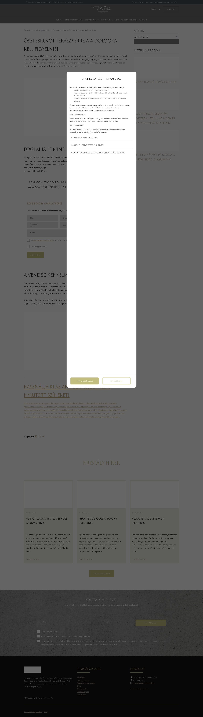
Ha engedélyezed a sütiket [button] (85, 137)
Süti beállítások (116, 381)
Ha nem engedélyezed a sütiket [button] (87, 145)
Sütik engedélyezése (85, 381)
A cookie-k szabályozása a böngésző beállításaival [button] (98, 152)
